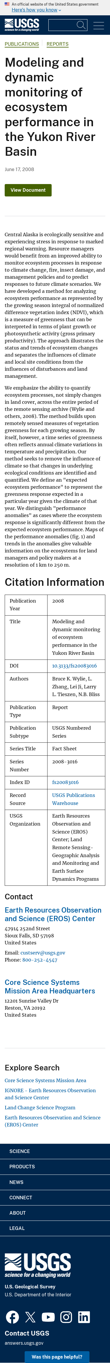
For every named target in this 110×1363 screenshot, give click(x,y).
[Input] (67, 25)
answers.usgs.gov (24, 1343)
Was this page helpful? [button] (57, 1357)
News (16, 1182)
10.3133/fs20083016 (74, 666)
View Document (28, 190)
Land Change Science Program (40, 1108)
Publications (22, 44)
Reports (58, 44)
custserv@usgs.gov (43, 953)
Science (19, 1151)
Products (22, 1167)
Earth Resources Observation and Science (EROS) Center (53, 914)
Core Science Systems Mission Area (45, 1080)
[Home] (22, 30)
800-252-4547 (39, 960)
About (17, 1213)
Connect (20, 1197)
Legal (17, 1228)
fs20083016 (65, 782)
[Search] (81, 25)
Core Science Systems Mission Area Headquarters (50, 986)
